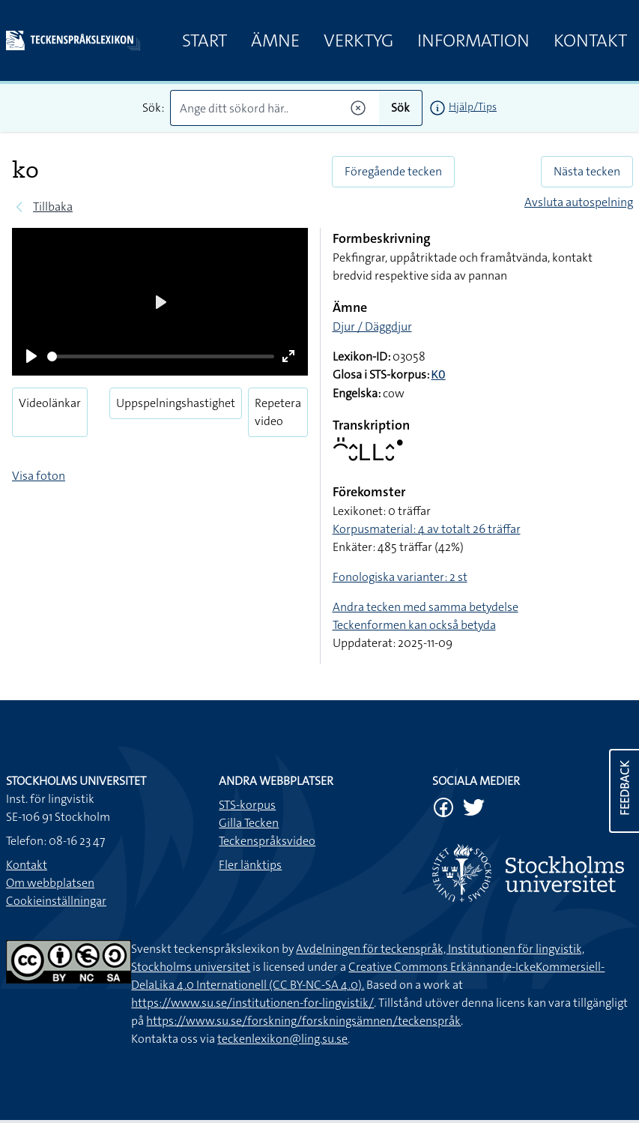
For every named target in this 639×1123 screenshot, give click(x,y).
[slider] (160, 356)
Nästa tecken (587, 171)
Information (473, 40)
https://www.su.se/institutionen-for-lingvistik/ (252, 1003)
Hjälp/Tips (473, 106)
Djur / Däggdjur (372, 326)
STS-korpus (247, 805)
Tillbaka (53, 206)
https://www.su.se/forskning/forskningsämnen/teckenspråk (303, 1021)
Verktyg (358, 40)
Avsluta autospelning (578, 202)
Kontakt (590, 40)
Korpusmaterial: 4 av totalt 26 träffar (427, 529)
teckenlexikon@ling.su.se (282, 1039)
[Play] (31, 356)
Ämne (275, 40)
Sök (400, 107)
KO (438, 375)
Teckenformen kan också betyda (414, 625)
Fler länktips (250, 865)
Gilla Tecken (249, 823)
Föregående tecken (393, 171)
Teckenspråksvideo (267, 841)
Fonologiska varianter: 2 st (400, 577)
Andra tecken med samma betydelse (425, 607)
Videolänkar (50, 403)
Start (204, 40)
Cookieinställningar (56, 901)
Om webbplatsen (50, 883)
